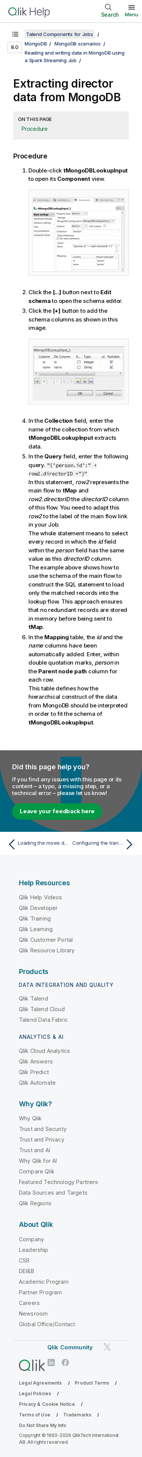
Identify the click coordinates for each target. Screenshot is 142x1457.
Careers (29, 1303)
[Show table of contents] (15, 34)
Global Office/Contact (47, 1324)
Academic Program (44, 1281)
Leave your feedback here (57, 811)
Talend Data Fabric (43, 1019)
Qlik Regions (35, 1203)
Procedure (35, 128)
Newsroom (33, 1313)
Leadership (33, 1250)
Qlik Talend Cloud (42, 1009)
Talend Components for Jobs (59, 34)
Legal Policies (35, 1393)
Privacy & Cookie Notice (47, 1404)
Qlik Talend (33, 998)
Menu (131, 14)
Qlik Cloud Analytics (44, 1051)
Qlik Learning (36, 929)
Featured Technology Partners (58, 1182)
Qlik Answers (36, 1061)
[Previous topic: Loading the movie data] (38, 844)
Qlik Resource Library (47, 950)
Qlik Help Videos (40, 897)
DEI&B (26, 1271)
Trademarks (77, 1415)
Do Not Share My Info (42, 1425)
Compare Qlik (37, 1171)
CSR (24, 1260)
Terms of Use (34, 1415)
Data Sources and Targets (53, 1192)
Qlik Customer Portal (46, 939)
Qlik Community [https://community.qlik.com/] (70, 1347)
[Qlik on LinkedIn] (51, 1362)
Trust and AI (34, 1150)
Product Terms (92, 1383)
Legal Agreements (40, 1383)
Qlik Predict (34, 1072)
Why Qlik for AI (38, 1160)
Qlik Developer (38, 908)
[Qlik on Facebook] (65, 1362)
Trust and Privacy (41, 1139)
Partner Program (40, 1292)
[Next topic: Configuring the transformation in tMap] (104, 844)
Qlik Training (35, 918)
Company (31, 1239)
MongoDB (36, 44)
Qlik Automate (37, 1082)
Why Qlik (30, 1118)
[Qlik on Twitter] (107, 1347)
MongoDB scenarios (78, 44)
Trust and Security (43, 1129)
